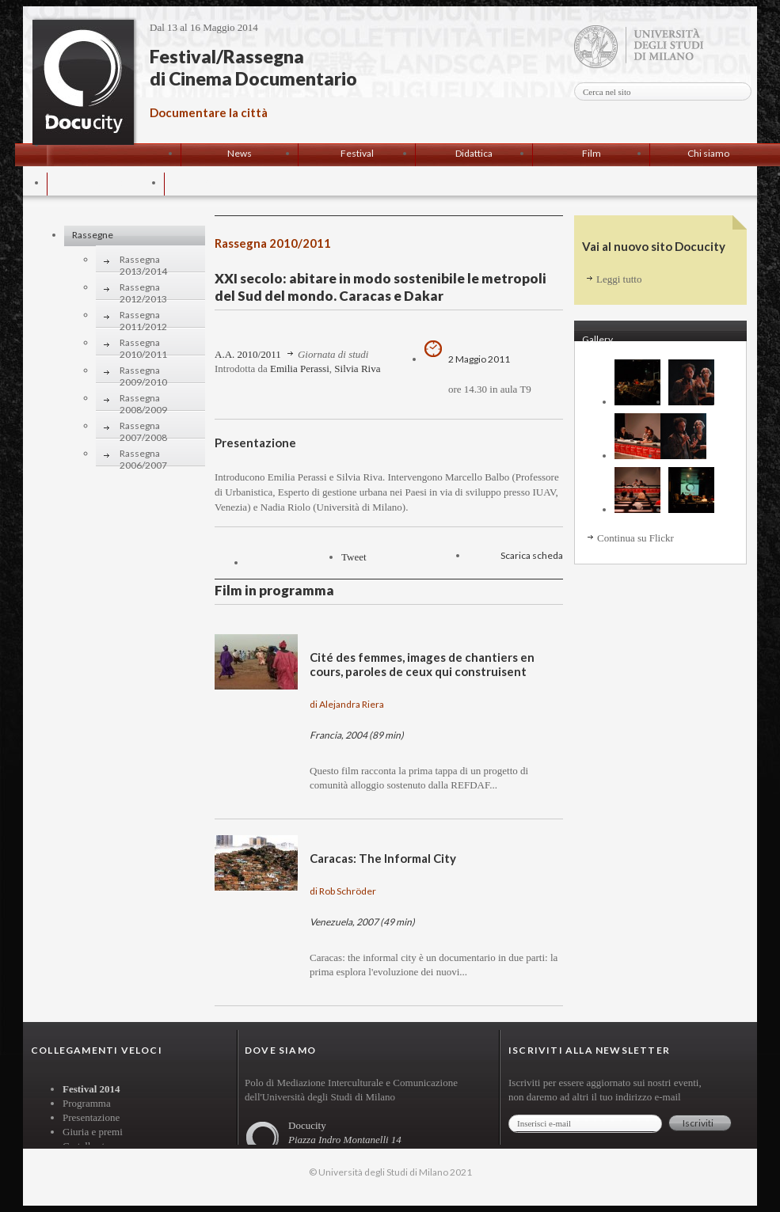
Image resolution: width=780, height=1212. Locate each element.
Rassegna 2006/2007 (143, 455)
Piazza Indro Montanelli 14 (344, 1140)
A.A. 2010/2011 (248, 354)
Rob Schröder (347, 891)
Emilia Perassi (299, 368)
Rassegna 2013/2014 (143, 261)
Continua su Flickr (635, 538)
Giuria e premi (93, 1132)
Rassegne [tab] (92, 235)
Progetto (105, 182)
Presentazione (91, 1117)
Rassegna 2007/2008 (143, 428)
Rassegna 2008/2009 (143, 400)
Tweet (354, 557)
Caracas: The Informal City (383, 858)
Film (591, 153)
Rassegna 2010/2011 (143, 344)
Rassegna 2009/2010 (143, 372)
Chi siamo (708, 153)
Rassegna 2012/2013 (143, 289)
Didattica (474, 153)
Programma (87, 1103)
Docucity (83, 82)
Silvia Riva (357, 368)
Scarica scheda (531, 555)
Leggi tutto (618, 279)
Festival (357, 153)
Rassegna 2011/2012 (143, 317)
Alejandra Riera (351, 704)
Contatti (223, 182)
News (239, 153)
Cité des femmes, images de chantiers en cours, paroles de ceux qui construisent (422, 664)
